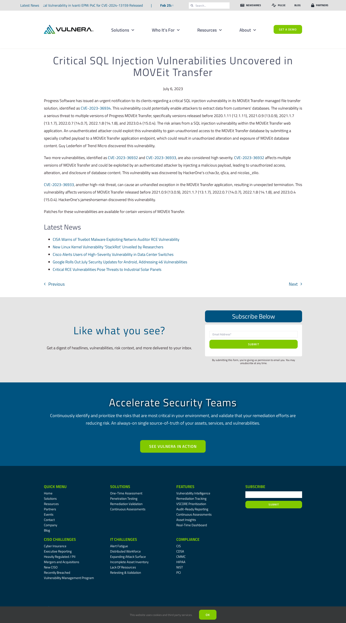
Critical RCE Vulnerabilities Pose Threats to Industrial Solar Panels (107, 269)
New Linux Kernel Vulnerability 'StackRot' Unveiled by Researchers (108, 247)
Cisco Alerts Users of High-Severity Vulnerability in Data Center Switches (113, 254)
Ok (208, 614)
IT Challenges (123, 539)
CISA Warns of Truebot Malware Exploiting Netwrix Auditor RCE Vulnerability (116, 239)
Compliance (187, 539)
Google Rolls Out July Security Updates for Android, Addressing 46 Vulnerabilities (120, 262)
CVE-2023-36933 (161, 158)
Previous (56, 284)
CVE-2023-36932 (123, 158)
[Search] (192, 5)
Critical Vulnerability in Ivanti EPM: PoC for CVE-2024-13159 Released (90, 5)
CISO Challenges (60, 539)
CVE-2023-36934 (96, 108)
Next (293, 284)
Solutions (120, 487)
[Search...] (209, 5)
